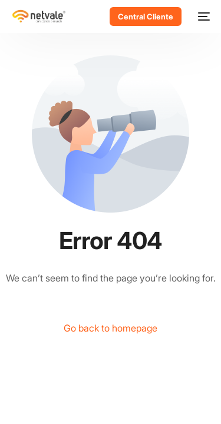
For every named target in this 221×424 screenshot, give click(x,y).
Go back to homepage (110, 328)
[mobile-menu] (201, 16)
